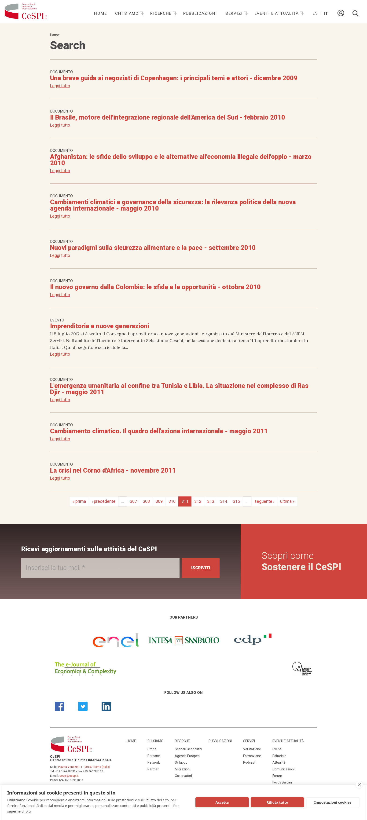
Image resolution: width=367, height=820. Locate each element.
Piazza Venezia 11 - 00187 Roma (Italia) (84, 767)
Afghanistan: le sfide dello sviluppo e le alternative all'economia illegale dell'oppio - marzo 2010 (181, 160)
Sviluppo (181, 762)
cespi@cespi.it (69, 775)
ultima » (287, 501)
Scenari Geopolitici (188, 749)
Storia (151, 749)
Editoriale (279, 756)
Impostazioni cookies (333, 802)
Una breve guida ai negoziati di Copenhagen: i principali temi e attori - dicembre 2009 (173, 78)
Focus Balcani (282, 782)
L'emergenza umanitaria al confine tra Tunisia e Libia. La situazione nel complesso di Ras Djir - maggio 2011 (179, 389)
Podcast (249, 762)
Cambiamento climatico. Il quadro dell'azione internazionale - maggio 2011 (159, 431)
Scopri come (301, 561)
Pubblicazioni (200, 13)
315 (236, 501)
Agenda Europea (187, 756)
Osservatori (183, 776)
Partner (153, 769)
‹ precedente (103, 501)
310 (172, 501)
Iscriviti (200, 567)
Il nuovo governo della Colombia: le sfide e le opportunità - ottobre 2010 (155, 287)
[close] (359, 785)
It (326, 13)
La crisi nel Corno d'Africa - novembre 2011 (113, 470)
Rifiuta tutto (277, 802)
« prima (79, 501)
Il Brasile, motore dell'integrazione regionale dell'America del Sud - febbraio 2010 (167, 117)
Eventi (277, 749)
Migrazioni (182, 769)
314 (223, 501)
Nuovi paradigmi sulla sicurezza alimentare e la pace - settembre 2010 (153, 247)
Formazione (252, 756)
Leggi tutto (60, 85)
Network (153, 762)
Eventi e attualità (277, 13)
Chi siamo (127, 13)
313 (210, 501)
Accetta (222, 802)
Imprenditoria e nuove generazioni (99, 326)
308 (146, 501)
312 (197, 501)
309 (159, 501)
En (314, 13)
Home (100, 13)
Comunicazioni (283, 769)
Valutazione (252, 749)
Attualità (278, 762)
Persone (153, 756)
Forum (277, 776)
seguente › (264, 501)
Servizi (234, 13)
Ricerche (161, 13)
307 (133, 501)
